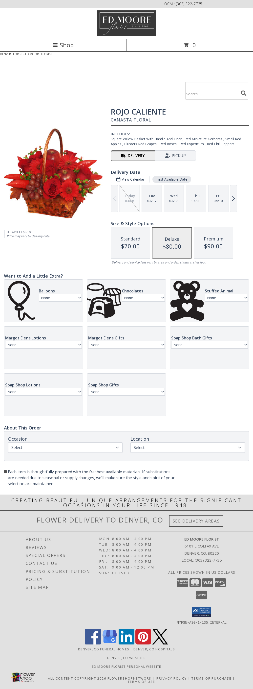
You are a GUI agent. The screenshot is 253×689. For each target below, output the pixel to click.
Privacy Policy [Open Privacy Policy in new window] (171, 678)
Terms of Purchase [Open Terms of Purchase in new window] (211, 678)
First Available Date (171, 179)
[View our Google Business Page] (110, 643)
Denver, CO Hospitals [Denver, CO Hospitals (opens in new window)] (154, 649)
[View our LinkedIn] (126, 643)
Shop (63, 45)
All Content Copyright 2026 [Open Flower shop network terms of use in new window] (77, 678)
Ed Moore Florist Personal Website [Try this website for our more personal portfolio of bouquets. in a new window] (126, 666)
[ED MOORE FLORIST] (126, 23)
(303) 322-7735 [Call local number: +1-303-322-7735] (189, 3)
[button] (201, 612)
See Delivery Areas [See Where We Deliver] (196, 521)
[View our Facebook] (93, 643)
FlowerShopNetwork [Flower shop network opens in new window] (129, 678)
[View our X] (160, 643)
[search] (243, 93)
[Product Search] (212, 94)
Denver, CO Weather (126, 657)
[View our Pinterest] (143, 643)
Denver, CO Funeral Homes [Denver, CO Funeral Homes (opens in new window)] (103, 649)
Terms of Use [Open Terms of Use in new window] (141, 681)
